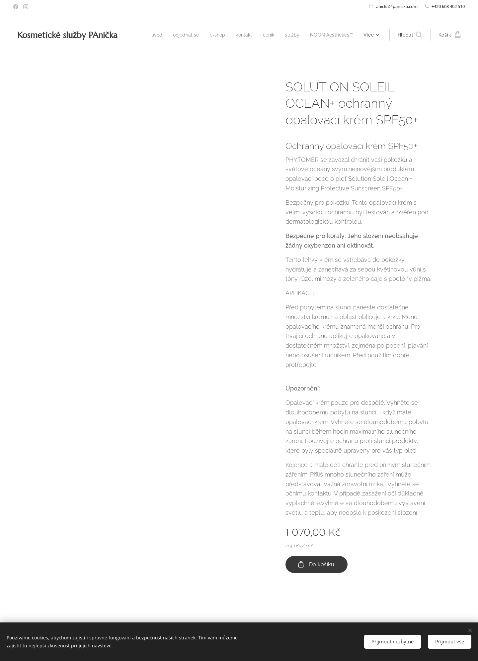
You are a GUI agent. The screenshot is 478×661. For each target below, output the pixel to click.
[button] (409, 35)
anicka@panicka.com (397, 6)
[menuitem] (149, 35)
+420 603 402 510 (448, 6)
